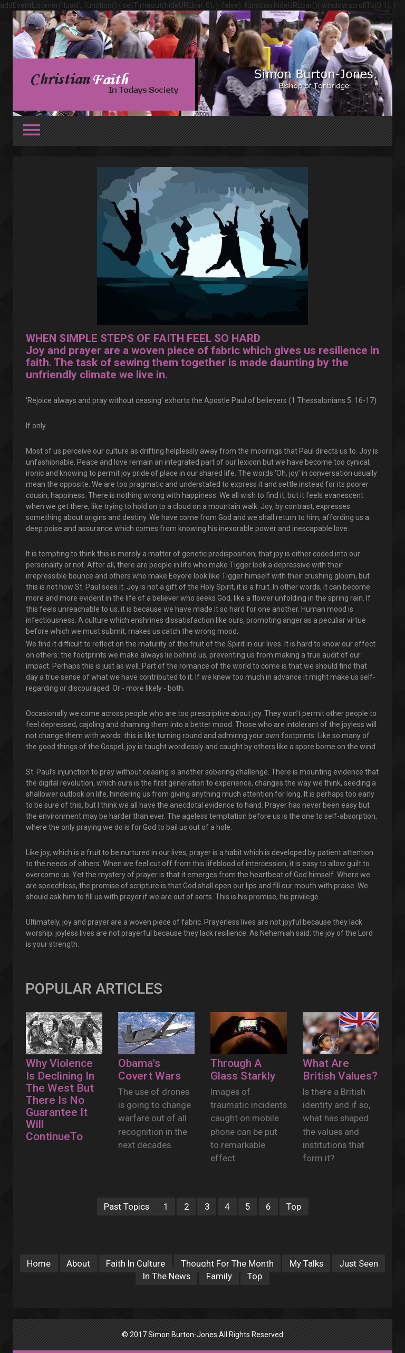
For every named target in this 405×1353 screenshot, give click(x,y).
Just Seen (358, 1263)
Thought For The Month (227, 1263)
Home (39, 1263)
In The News (166, 1276)
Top (293, 1206)
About (78, 1263)
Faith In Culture (135, 1263)
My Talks (306, 1263)
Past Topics (126, 1206)
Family (219, 1276)
